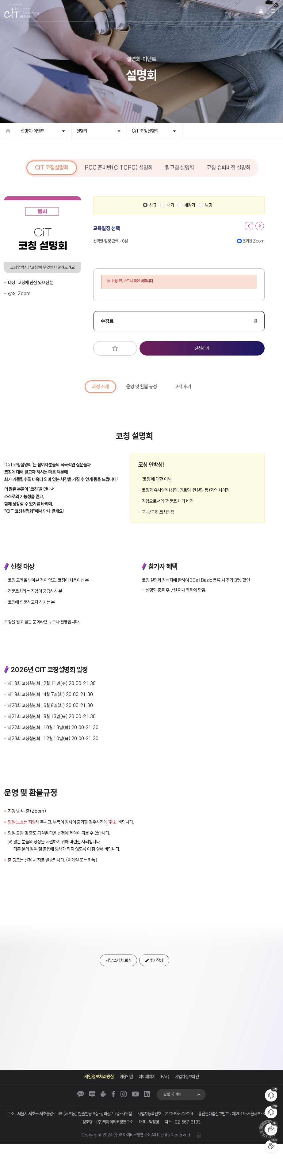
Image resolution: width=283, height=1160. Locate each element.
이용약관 (124, 1081)
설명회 (81, 134)
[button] (249, 230)
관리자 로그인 (202, 1150)
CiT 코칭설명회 (145, 134)
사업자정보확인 (189, 1081)
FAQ (166, 1081)
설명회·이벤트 (32, 134)
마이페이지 (146, 1081)
